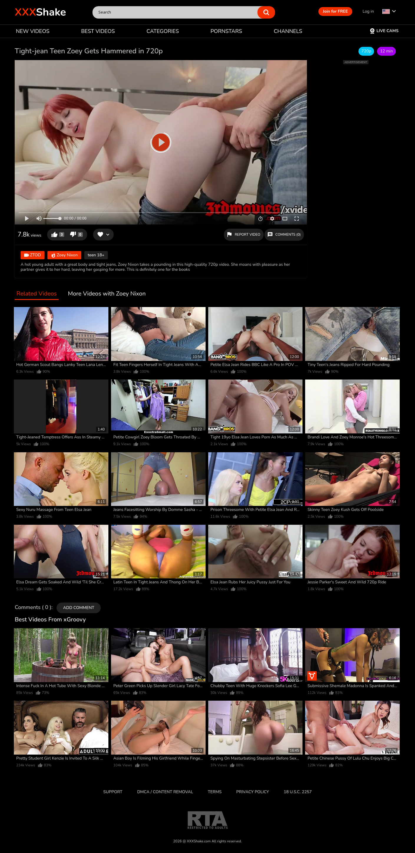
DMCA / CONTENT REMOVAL (165, 792)
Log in (368, 11)
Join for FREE (335, 11)
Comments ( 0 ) (33, 607)
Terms (215, 792)
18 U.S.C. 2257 (298, 792)
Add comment (78, 608)
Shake (40, 12)
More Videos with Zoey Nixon (107, 294)
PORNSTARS (226, 31)
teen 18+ (96, 255)
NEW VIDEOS (32, 31)
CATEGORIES (163, 31)
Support (113, 792)
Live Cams (384, 31)
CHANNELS (288, 31)
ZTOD (32, 255)
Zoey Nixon (64, 255)
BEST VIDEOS (98, 31)
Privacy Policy (252, 792)
